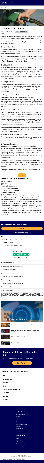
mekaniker (5, 293)
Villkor (14, 459)
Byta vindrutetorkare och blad (9, 194)
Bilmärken (18, 430)
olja (10, 296)
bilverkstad (28, 295)
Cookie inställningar (7, 459)
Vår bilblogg (4, 7)
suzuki (2, 294)
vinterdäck (40, 295)
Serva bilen (4, 183)
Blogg (17, 438)
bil (1, 293)
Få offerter (22, 175)
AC (3, 376)
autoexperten (37, 293)
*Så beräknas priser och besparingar (22, 232)
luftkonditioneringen (7, 99)
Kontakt (18, 416)
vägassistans (38, 294)
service (14, 148)
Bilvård (5, 396)
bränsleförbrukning (21, 31)
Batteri (4, 386)
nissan (17, 294)
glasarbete (14, 296)
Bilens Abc (18, 440)
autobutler (16, 293)
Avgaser (5, 382)
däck (24, 84)
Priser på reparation (21, 443)
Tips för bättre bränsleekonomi (9, 188)
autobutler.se (8, 294)
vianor (31, 293)
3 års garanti (19, 426)
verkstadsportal (24, 294)
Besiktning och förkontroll (11, 389)
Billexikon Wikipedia (21, 442)
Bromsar (5, 399)
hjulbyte (6, 296)
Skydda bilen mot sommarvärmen (10, 190)
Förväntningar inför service (8, 185)
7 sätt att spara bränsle (12, 28)
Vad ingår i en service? (7, 181)
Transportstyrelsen (13, 131)
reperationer (31, 294)
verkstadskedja (4, 295)
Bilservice (6, 393)
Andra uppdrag (7, 379)
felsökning (12, 169)
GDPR (23, 459)
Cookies (19, 459)
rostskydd (22, 295)
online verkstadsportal (14, 295)
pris (21, 293)
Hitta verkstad (19, 428)
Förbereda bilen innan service (9, 186)
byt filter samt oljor (30, 152)
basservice (34, 155)
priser (13, 294)
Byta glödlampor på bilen (8, 192)
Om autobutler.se (20, 414)
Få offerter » (22, 228)
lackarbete (34, 295)
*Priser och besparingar (22, 424)
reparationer (25, 293)
